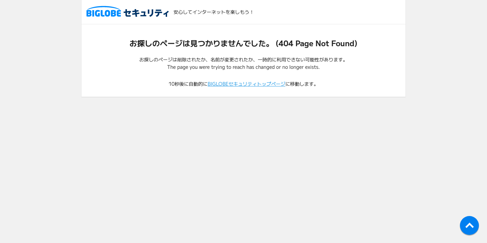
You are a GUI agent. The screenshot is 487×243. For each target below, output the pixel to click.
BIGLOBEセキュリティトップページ (246, 83)
